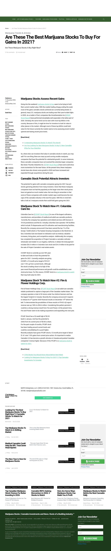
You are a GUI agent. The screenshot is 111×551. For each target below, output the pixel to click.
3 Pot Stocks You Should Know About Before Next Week (43, 355)
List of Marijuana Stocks (25, 19)
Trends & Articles (71, 19)
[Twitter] (87, 361)
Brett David (8, 421)
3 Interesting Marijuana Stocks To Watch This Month (42, 143)
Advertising (65, 518)
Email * (83, 272)
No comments (10, 52)
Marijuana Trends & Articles (18, 33)
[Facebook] (82, 361)
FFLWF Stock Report (48, 289)
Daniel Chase (8, 112)
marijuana (8, 144)
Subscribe (92, 281)
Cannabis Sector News (85, 19)
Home (14, 19)
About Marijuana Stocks (24, 518)
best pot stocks (9, 133)
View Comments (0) (48, 397)
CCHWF (7, 138)
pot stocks (8, 149)
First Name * (84, 266)
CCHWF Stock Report (41, 214)
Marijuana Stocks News (50, 19)
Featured (38, 19)
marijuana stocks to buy (45, 104)
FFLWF (11, 138)
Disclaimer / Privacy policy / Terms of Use (47, 518)
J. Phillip (7, 437)
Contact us (8, 520)
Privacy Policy (85, 286)
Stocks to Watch (10, 518)
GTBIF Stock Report (51, 165)
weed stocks (8, 158)
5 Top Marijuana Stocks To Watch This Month (11, 396)
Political (62, 19)
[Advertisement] (93, 337)
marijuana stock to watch (65, 272)
